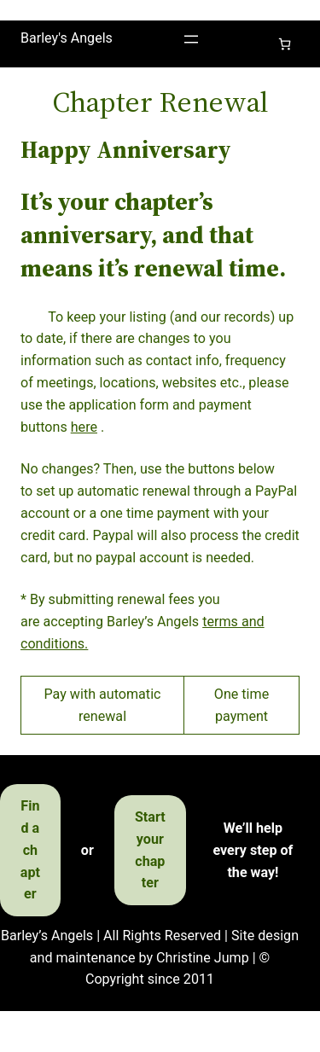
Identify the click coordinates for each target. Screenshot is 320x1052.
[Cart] (285, 44)
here (84, 427)
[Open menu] (191, 39)
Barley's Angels (66, 38)
